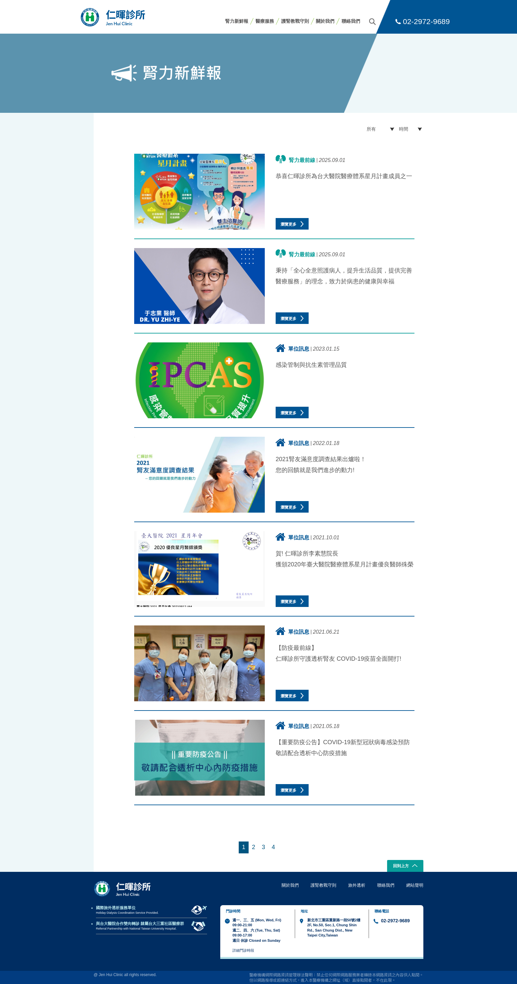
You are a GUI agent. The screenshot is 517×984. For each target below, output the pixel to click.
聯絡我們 (351, 21)
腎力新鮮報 (236, 21)
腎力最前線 (295, 159)
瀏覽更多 (292, 224)
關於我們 (325, 21)
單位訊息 (292, 348)
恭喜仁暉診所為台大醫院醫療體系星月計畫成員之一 (344, 176)
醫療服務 (265, 21)
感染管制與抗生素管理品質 (311, 365)
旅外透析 (356, 885)
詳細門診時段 (243, 950)
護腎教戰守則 (295, 21)
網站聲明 (414, 885)
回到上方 (405, 866)
